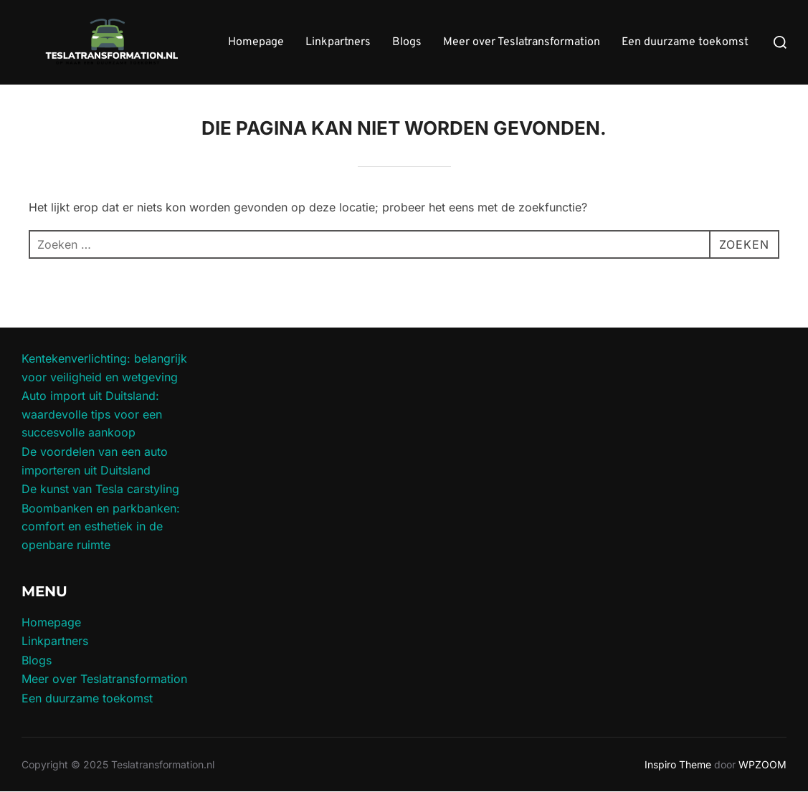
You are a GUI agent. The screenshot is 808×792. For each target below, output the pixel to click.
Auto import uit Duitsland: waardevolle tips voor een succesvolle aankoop (92, 413)
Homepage (256, 42)
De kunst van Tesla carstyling (100, 489)
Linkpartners (338, 42)
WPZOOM (762, 764)
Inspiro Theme (678, 764)
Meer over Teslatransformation (521, 42)
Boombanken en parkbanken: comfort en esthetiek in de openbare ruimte (101, 526)
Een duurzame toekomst (685, 42)
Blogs (407, 42)
